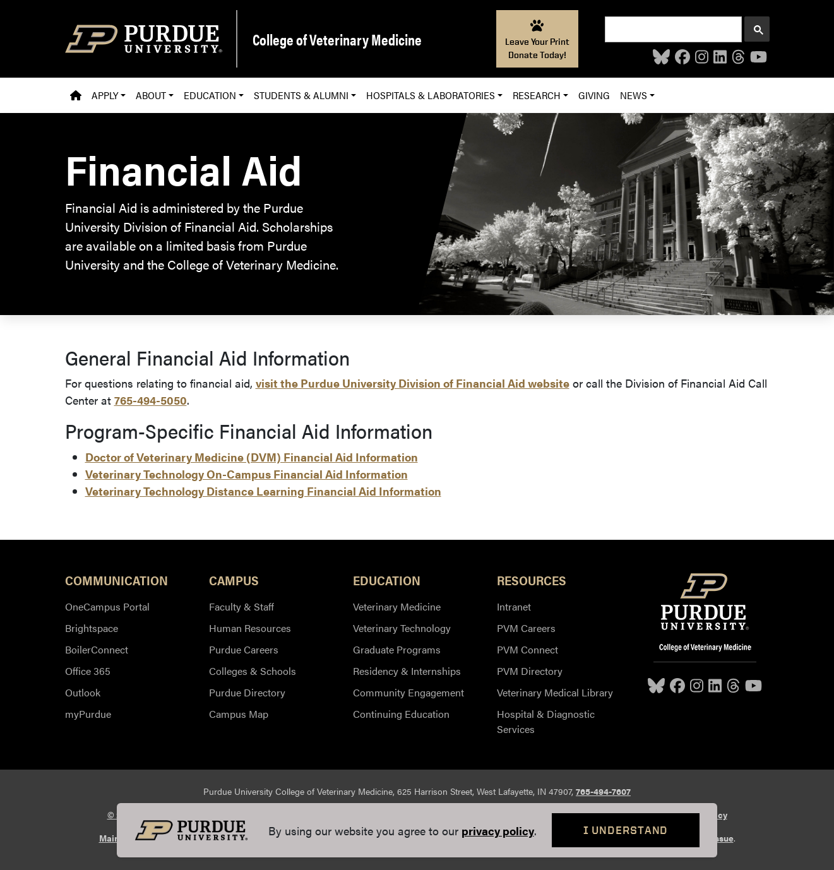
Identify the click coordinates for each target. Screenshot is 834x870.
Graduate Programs (397, 649)
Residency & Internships (407, 671)
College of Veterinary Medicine (337, 39)
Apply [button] (105, 95)
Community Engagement (408, 692)
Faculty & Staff (241, 606)
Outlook (82, 692)
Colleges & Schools (252, 671)
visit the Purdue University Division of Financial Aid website (412, 383)
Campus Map (238, 713)
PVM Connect (527, 649)
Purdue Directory (247, 692)
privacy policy (498, 830)
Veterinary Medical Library (555, 692)
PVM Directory (530, 671)
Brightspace (91, 628)
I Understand (626, 830)
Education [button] (210, 95)
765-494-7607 (603, 791)
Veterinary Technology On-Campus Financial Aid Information (246, 474)
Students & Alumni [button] (301, 95)
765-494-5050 (150, 400)
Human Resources (250, 628)
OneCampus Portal (107, 606)
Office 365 (87, 671)
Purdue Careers (243, 649)
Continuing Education (401, 713)
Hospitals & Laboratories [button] (430, 95)
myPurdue (88, 713)
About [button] (151, 95)
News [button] (633, 95)
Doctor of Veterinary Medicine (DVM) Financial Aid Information (251, 457)
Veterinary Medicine (397, 606)
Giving (594, 95)
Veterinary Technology (402, 628)
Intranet (514, 606)
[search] (672, 29)
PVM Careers (526, 628)
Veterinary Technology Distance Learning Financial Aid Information (263, 491)
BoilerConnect (96, 649)
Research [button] (537, 95)
